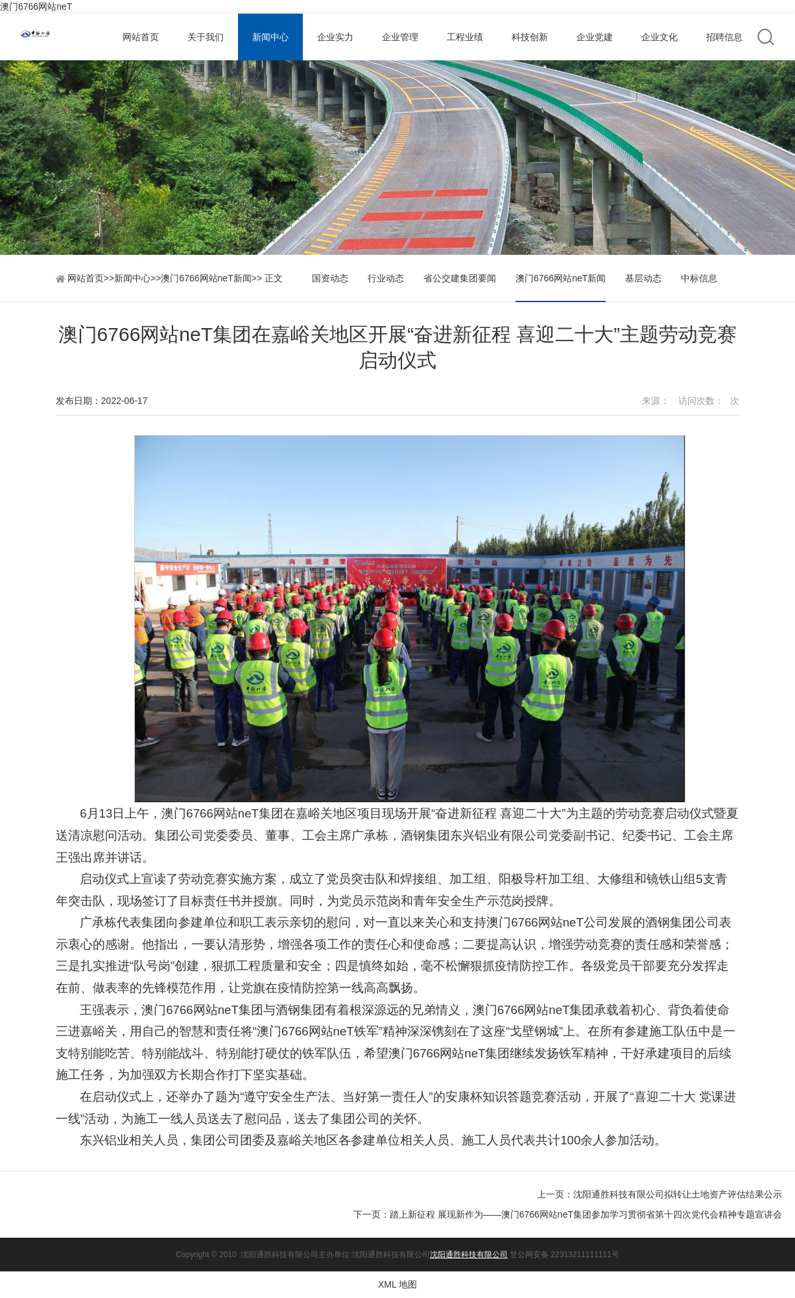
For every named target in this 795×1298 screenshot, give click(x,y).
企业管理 (400, 37)
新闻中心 (270, 37)
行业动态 (386, 278)
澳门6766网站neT (36, 6)
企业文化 (659, 37)
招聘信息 (724, 37)
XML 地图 (397, 1284)
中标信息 (699, 278)
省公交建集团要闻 (459, 278)
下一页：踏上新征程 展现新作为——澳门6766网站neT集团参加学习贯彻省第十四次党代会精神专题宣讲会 (567, 1214)
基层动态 (643, 278)
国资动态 (330, 278)
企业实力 (335, 37)
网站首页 (141, 37)
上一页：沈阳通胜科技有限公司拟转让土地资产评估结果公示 (659, 1194)
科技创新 (530, 37)
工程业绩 (465, 37)
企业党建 (594, 37)
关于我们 (205, 37)
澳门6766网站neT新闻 (206, 278)
